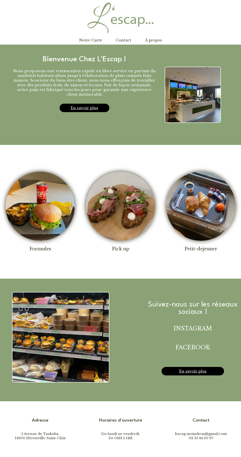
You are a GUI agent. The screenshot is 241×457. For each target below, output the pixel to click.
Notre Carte (90, 40)
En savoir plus (84, 108)
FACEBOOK (192, 347)
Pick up (120, 248)
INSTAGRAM (193, 328)
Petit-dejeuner (201, 248)
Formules (40, 248)
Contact (123, 40)
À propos (153, 40)
